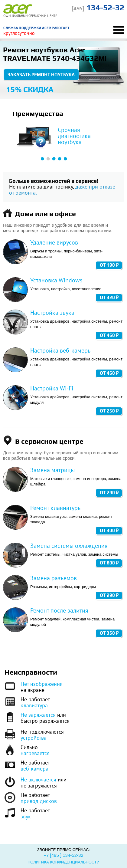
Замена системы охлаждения (69, 546)
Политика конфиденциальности (63, 862)
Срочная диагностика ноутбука (74, 136)
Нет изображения (42, 683)
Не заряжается (38, 714)
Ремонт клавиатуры (56, 508)
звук (26, 816)
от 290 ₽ (109, 492)
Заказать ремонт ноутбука (41, 74)
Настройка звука (52, 313)
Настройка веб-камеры (61, 350)
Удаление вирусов (54, 242)
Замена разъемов (53, 578)
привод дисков (39, 800)
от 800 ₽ (109, 562)
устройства (34, 737)
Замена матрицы (52, 470)
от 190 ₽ (109, 265)
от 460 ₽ (109, 335)
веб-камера (34, 768)
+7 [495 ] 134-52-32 (63, 855)
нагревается (35, 753)
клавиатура (34, 705)
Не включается (38, 779)
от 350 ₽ (109, 633)
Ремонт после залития (59, 610)
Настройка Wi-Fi (51, 388)
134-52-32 (97, 7)
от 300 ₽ (109, 530)
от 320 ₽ (109, 297)
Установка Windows (56, 280)
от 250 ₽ (109, 410)
